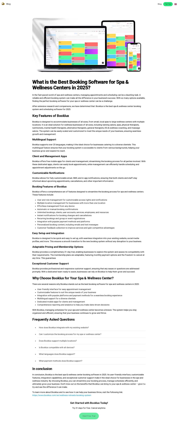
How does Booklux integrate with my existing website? (64, 328)
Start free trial (89, 417)
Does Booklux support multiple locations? (58, 341)
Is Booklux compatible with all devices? (56, 348)
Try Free (168, 4)
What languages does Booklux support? (57, 354)
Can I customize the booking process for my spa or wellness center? (70, 334)
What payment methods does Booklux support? (60, 361)
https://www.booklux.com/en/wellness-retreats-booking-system (61, 395)
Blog (5, 4)
